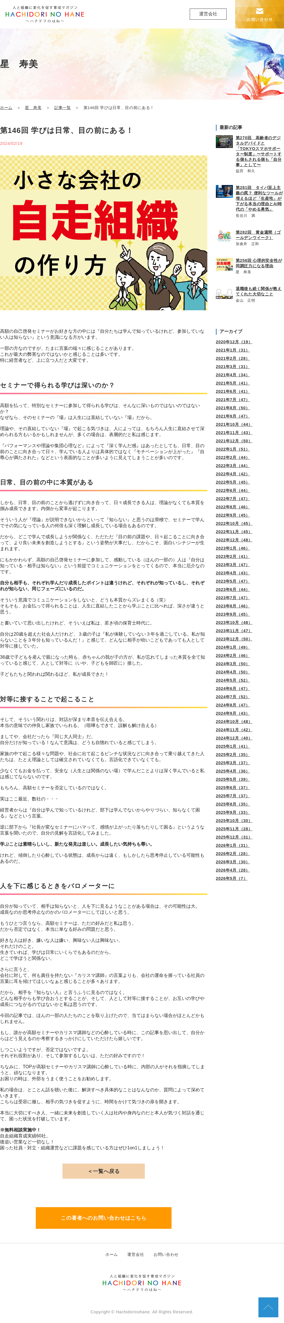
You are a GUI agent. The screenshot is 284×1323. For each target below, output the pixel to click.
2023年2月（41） (233, 556)
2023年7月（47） (233, 597)
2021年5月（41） (233, 383)
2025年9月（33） (233, 812)
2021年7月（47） (233, 399)
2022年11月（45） (234, 531)
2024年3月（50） (233, 664)
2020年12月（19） (234, 342)
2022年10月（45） (234, 523)
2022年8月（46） (233, 507)
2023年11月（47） (234, 630)
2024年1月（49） (233, 647)
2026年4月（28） (233, 870)
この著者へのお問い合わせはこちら (104, 1218)
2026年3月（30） (233, 862)
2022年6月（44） (233, 490)
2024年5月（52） (233, 680)
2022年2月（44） (233, 457)
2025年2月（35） (233, 754)
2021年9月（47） (233, 416)
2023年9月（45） (233, 614)
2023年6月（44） (233, 589)
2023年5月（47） (233, 581)
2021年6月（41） (233, 391)
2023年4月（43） (233, 573)
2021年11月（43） (234, 432)
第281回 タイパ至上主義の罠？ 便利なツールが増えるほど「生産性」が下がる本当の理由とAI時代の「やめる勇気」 (259, 198)
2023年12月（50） (234, 639)
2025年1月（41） (233, 746)
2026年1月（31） (233, 845)
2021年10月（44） (234, 424)
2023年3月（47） (233, 564)
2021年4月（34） (233, 375)
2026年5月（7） (231, 878)
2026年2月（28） (233, 853)
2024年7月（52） (233, 697)
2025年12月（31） (234, 837)
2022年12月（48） (234, 540)
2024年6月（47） (233, 688)
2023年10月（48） (234, 622)
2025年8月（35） (233, 804)
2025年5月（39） (233, 779)
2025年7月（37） (233, 796)
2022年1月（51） (233, 449)
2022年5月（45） (233, 482)
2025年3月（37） (233, 763)
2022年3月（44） (233, 465)
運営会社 (208, 13)
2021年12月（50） (234, 441)
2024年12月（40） (234, 738)
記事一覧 (62, 108)
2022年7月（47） (233, 498)
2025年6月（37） (233, 787)
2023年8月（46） (233, 606)
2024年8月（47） (233, 705)
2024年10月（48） (234, 721)
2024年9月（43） (233, 713)
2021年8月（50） (233, 408)
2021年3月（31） (233, 366)
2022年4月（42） (233, 474)
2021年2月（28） (233, 358)
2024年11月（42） (234, 730)
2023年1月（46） (233, 548)
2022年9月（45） (233, 515)
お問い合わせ (166, 1254)
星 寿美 (33, 108)
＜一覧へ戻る (103, 1171)
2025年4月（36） (233, 771)
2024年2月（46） (233, 655)
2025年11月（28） (234, 829)
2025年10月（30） (234, 820)
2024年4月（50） (233, 672)
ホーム (6, 108)
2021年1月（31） (233, 350)
